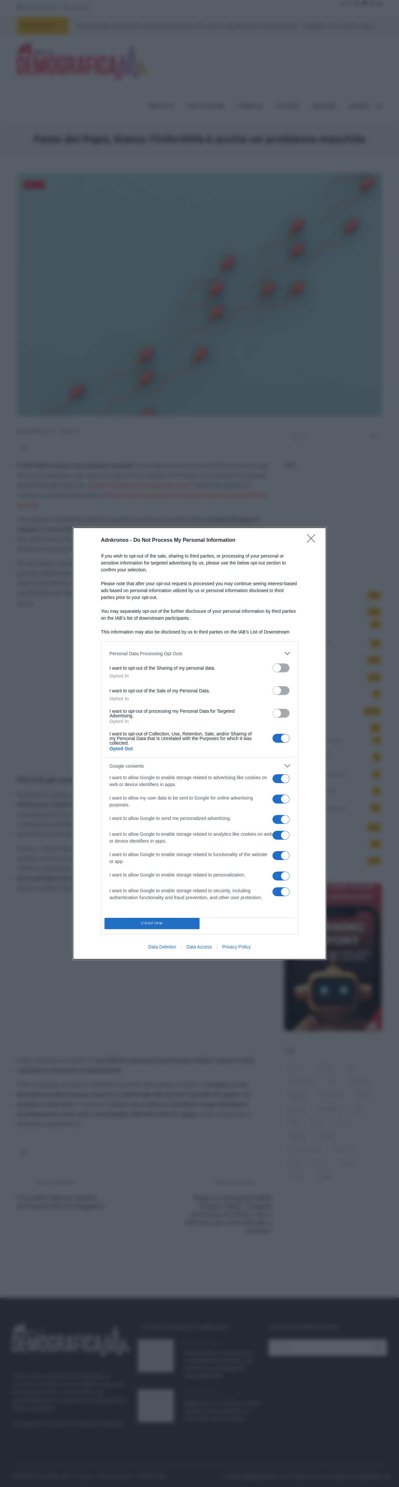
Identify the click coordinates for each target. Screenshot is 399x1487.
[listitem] (199, 653)
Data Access (199, 946)
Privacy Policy (236, 946)
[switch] (281, 667)
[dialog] (199, 743)
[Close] (313, 540)
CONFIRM (152, 923)
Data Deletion (162, 946)
